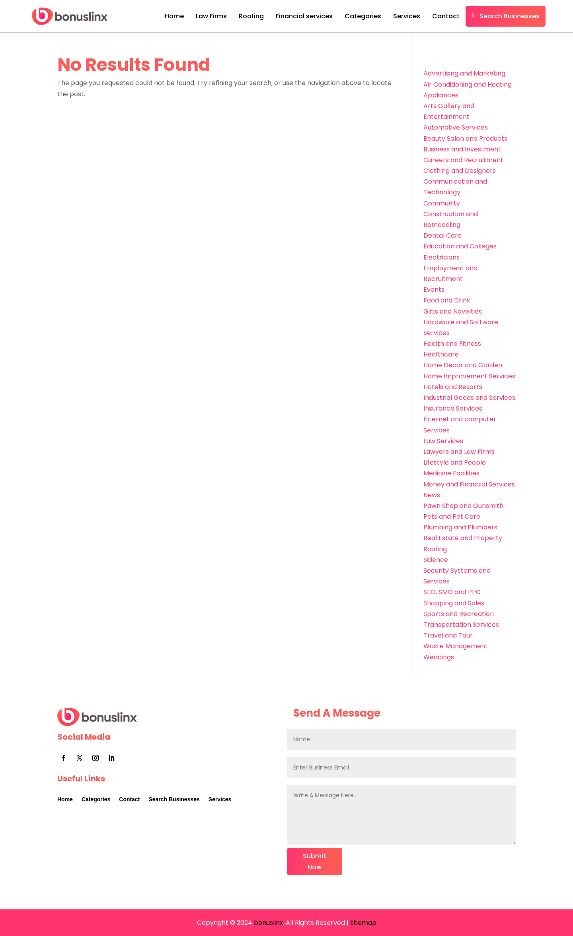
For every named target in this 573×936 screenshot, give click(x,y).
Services (406, 16)
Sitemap (363, 922)
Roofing (251, 16)
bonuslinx (267, 922)
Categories (363, 16)
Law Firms (211, 16)
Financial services (304, 16)
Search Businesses (509, 16)
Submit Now (314, 861)
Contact (446, 16)
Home (174, 16)
